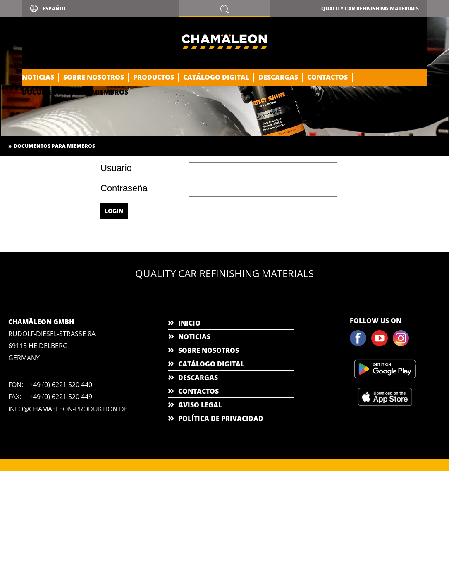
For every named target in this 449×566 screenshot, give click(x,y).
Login (114, 211)
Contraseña (124, 188)
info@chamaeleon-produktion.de (68, 409)
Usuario (116, 168)
